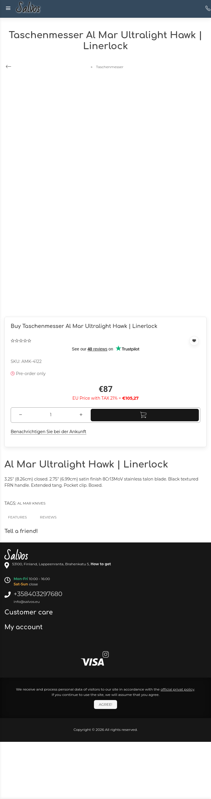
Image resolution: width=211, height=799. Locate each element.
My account (24, 627)
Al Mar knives (31, 503)
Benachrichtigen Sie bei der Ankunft (48, 431)
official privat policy (177, 689)
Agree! (105, 704)
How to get (101, 564)
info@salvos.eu (27, 601)
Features (17, 517)
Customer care (29, 612)
